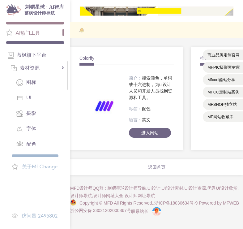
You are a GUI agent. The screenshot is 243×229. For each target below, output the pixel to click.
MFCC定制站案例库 (223, 93)
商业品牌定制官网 (223, 55)
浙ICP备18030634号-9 (176, 203)
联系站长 (139, 211)
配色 (146, 108)
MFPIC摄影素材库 (223, 67)
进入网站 (150, 132)
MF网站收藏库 (220, 116)
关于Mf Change (40, 166)
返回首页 (156, 167)
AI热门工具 (27, 33)
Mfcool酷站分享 (221, 79)
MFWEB (231, 203)
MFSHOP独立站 (222, 104)
